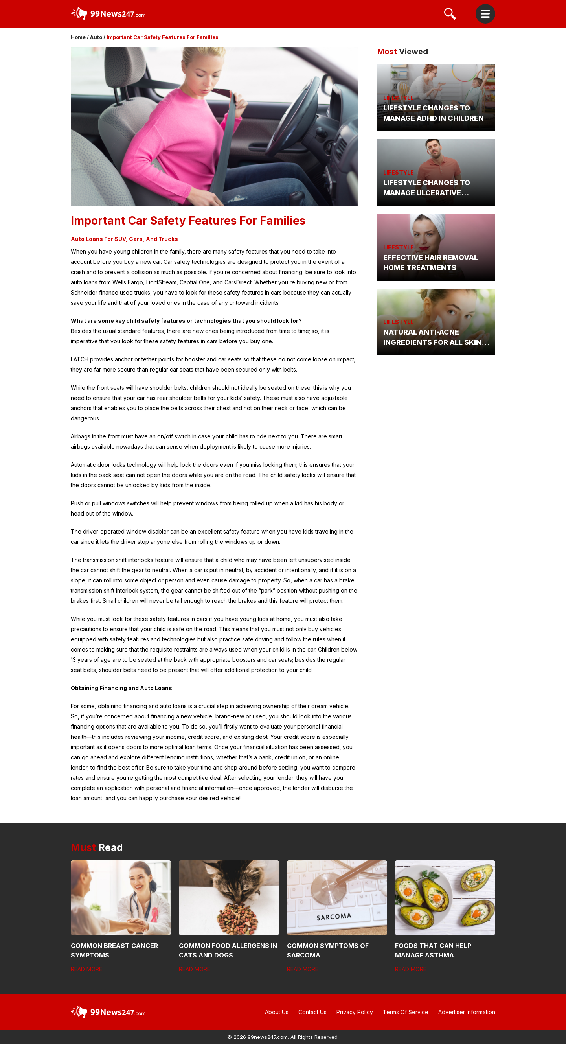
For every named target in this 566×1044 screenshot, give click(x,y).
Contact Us (312, 1012)
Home (78, 37)
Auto (96, 37)
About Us (277, 1012)
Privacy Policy (354, 1012)
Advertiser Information (466, 1012)
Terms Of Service (405, 1012)
